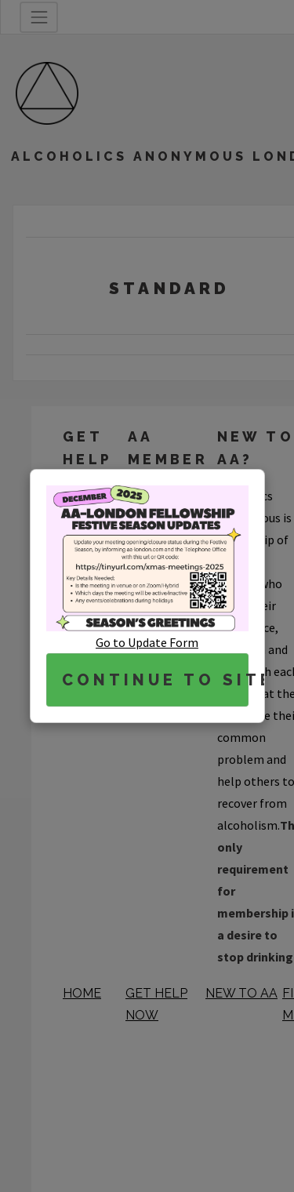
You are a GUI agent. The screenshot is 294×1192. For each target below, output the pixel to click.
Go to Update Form (147, 642)
